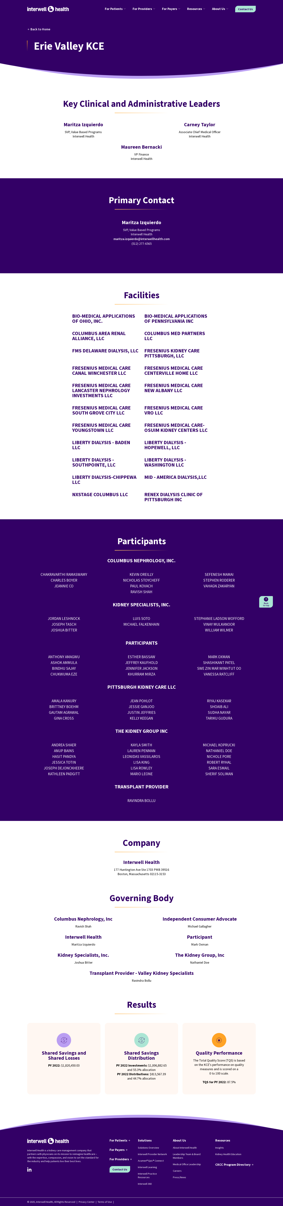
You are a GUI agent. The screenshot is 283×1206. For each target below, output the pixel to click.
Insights (219, 1147)
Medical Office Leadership (187, 1164)
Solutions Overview (148, 1147)
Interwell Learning (147, 1167)
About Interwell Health (185, 1147)
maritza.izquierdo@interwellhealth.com (142, 239)
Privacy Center (87, 1201)
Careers (177, 1170)
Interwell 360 (145, 1183)
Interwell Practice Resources (147, 1175)
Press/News (179, 1177)
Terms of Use (105, 1201)
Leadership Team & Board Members (187, 1156)
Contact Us (245, 9)
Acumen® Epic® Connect (151, 1160)
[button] (116, 9)
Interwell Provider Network (152, 1154)
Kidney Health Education (228, 1154)
